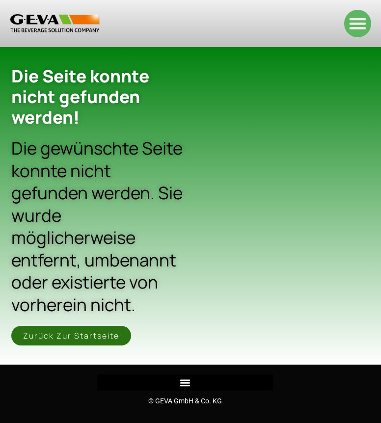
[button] (358, 23)
